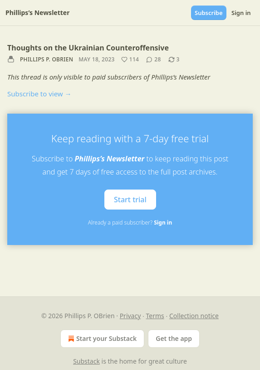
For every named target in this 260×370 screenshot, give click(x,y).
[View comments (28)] (153, 59)
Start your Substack (101, 339)
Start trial (130, 200)
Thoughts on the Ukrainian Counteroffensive (88, 48)
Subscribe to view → (39, 93)
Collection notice (194, 315)
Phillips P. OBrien (46, 59)
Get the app (174, 338)
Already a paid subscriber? (130, 222)
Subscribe (209, 13)
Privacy (130, 315)
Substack (86, 361)
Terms (155, 315)
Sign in (241, 13)
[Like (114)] (130, 59)
